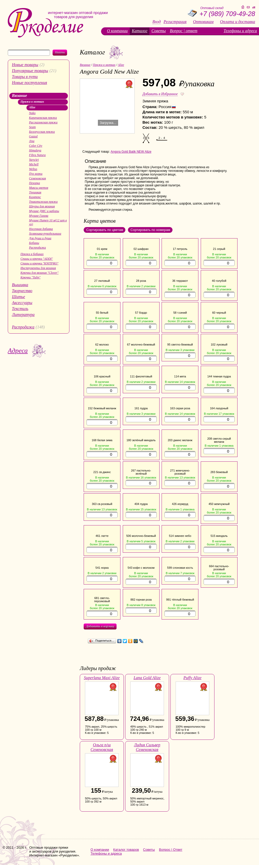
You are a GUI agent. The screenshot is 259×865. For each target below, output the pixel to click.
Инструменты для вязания (38, 268)
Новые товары (25, 64)
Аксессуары (22, 302)
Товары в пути (25, 76)
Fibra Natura (37, 155)
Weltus (33, 169)
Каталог (139, 31)
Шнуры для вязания (42, 206)
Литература (23, 314)
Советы (159, 31)
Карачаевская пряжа (43, 117)
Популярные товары (30, 70)
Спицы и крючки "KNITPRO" (39, 263)
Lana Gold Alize (147, 678)
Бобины (34, 243)
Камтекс (35, 197)
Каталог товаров (126, 850)
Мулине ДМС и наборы (44, 211)
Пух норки (35, 173)
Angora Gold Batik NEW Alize (131, 151)
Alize (32, 107)
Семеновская (37, 178)
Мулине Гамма (38, 215)
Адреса (18, 350)
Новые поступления (29, 82)
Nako (32, 113)
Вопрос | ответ (183, 31)
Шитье (18, 296)
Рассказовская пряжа (43, 122)
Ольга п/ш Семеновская (101, 747)
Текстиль (20, 308)
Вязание (19, 95)
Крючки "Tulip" (30, 277)
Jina (31, 141)
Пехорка (34, 183)
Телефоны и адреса (240, 31)
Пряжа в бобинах (32, 254)
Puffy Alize (192, 678)
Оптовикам (203, 22)
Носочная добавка (41, 229)
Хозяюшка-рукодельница (45, 233)
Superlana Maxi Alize (102, 678)
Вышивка (20, 285)
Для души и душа (40, 238)
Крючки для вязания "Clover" (39, 273)
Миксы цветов (38, 187)
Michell (34, 164)
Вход (157, 22)
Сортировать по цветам (104, 230)
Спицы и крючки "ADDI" (36, 259)
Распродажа (37, 247)
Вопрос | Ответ (170, 850)
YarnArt (34, 159)
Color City (35, 145)
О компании (117, 31)
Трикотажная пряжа (43, 201)
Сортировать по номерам (150, 230)
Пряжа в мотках (32, 101)
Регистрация (175, 22)
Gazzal (33, 136)
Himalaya (35, 150)
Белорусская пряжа (42, 131)
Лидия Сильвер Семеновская (147, 747)
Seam (32, 127)
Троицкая (35, 192)
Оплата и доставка (237, 22)
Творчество (22, 291)
